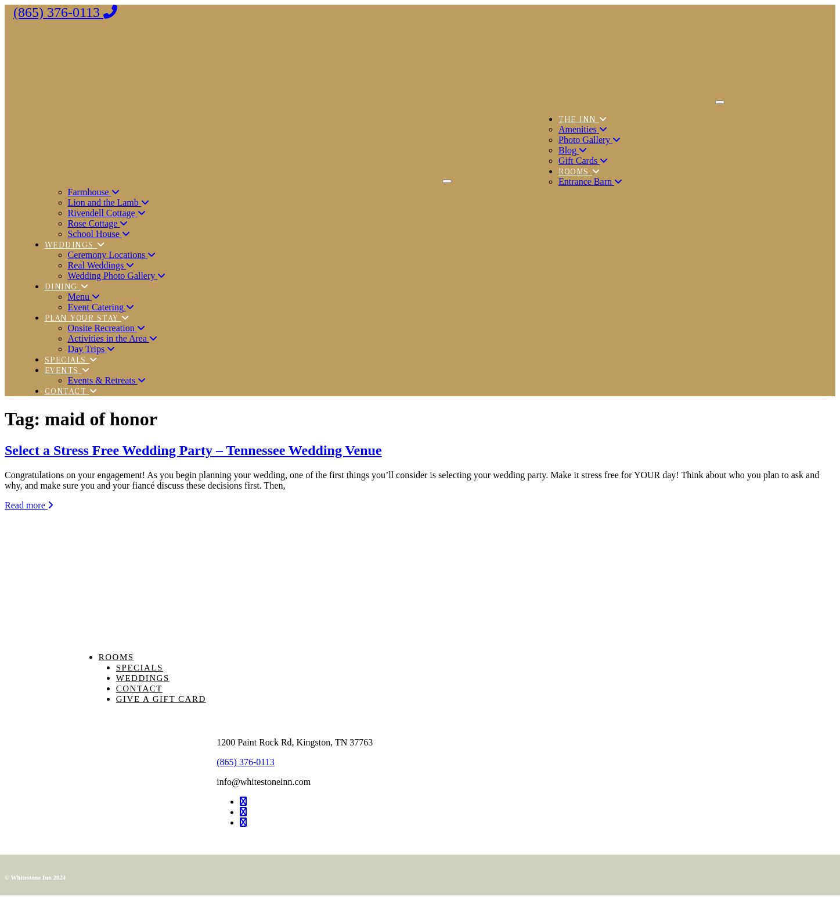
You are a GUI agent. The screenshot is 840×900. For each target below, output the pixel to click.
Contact (139, 688)
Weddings (143, 678)
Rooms (116, 657)
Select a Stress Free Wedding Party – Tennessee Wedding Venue (193, 450)
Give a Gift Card (161, 699)
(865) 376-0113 (245, 762)
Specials (139, 667)
